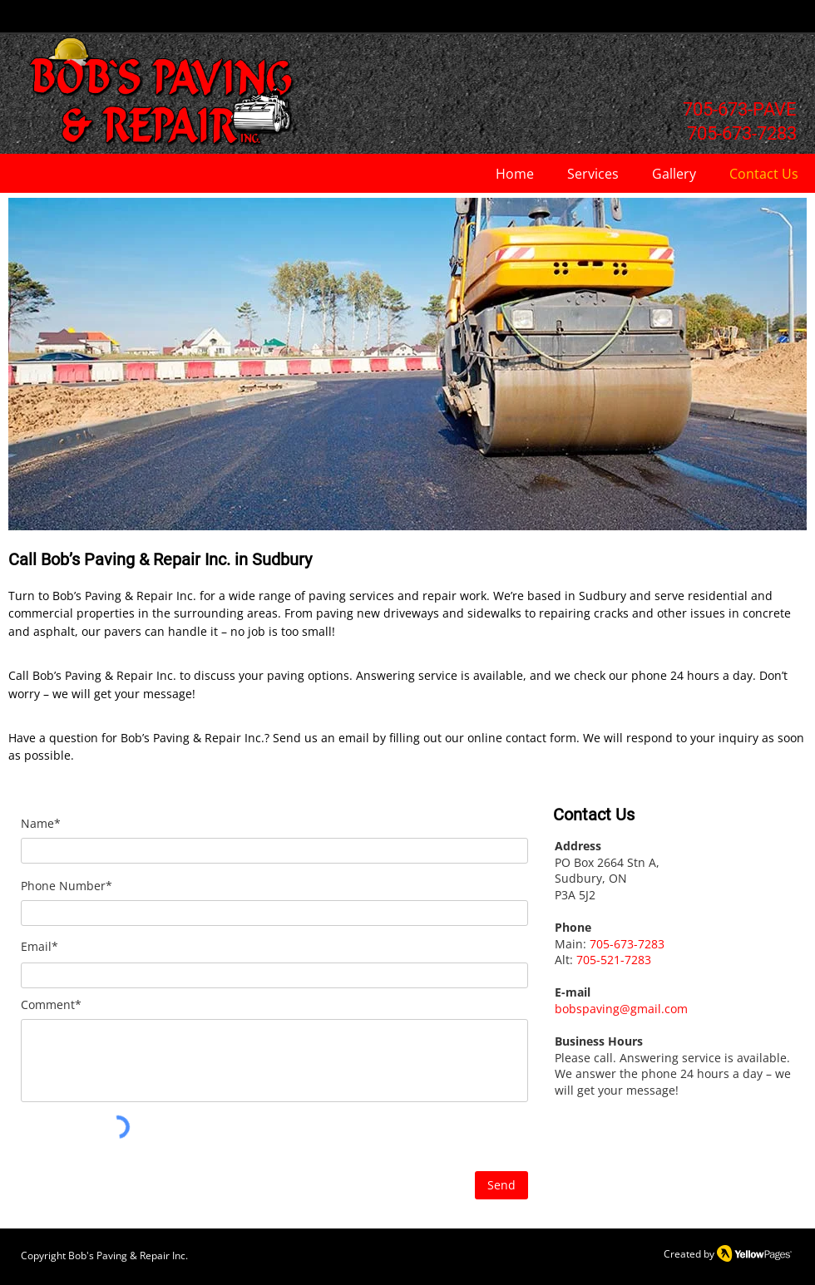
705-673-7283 (627, 944)
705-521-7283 (613, 959)
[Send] (501, 1185)
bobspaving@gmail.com (621, 1009)
